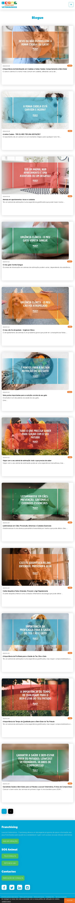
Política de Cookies (39, 897)
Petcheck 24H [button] (10, 863)
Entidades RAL (50, 897)
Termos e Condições (61, 897)
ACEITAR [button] (69, 900)
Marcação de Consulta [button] (13, 878)
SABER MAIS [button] (6, 901)
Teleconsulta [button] (10, 856)
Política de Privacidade (26, 897)
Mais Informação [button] (10, 841)
